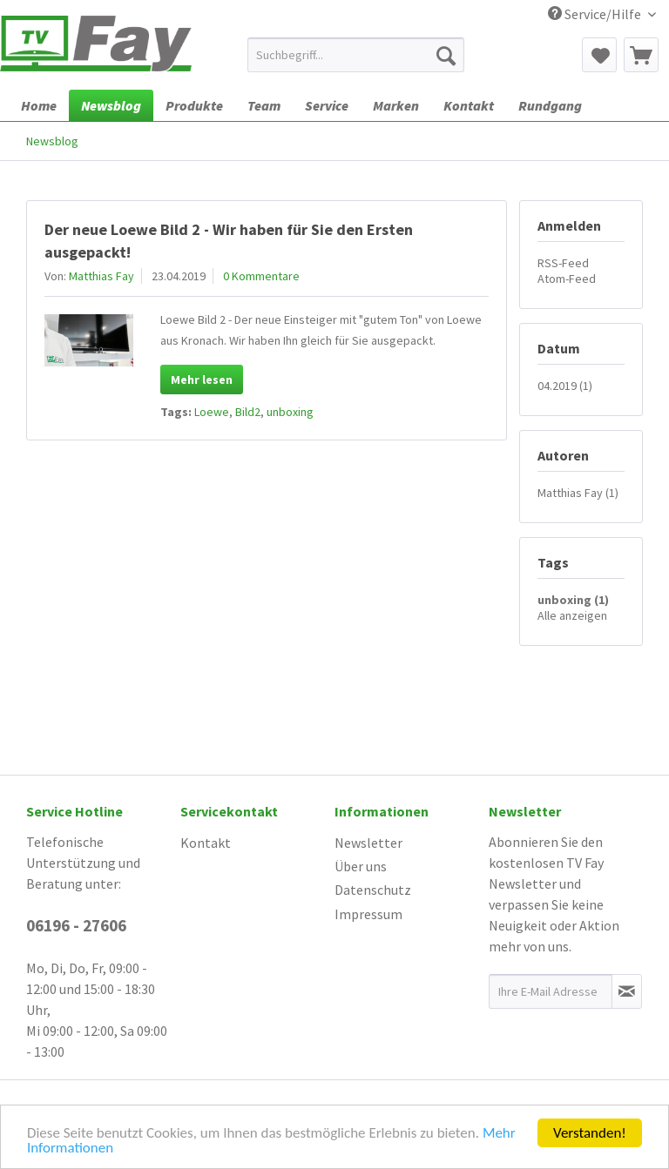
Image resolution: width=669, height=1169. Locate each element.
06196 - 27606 (76, 925)
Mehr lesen (202, 379)
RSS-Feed (563, 263)
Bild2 (247, 412)
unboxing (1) (573, 600)
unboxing (290, 412)
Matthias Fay (101, 276)
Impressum (368, 914)
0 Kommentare (261, 276)
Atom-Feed (566, 278)
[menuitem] (356, 54)
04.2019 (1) (564, 385)
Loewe (211, 412)
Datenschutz (372, 889)
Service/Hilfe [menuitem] (596, 14)
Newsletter (368, 842)
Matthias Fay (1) (577, 493)
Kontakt (205, 842)
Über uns (360, 866)
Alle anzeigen (572, 615)
